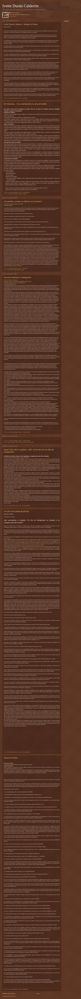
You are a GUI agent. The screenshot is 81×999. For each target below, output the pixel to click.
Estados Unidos (45, 542)
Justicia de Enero (11, 758)
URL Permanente (27, 281)
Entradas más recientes (8, 993)
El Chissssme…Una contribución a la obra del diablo (25, 104)
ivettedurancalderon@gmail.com (19, 282)
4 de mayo (24, 545)
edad (9, 269)
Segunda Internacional (23, 540)
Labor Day (42, 546)
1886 (5, 545)
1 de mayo (56, 543)
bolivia (9, 442)
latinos (24, 442)
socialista (6, 550)
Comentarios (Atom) (12, 996)
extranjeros (13, 442)
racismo (27, 442)
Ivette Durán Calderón (20, 6)
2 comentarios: (25, 989)
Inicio (38, 993)
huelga (47, 543)
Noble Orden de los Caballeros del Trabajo (39, 547)
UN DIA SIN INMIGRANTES (16, 511)
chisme (9, 193)
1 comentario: (25, 98)
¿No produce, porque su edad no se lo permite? (23, 201)
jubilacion (19, 269)
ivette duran (16, 193)
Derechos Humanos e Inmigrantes (17, 277)
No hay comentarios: (26, 192)
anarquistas (27, 542)
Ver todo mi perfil (12, 16)
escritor (11, 269)
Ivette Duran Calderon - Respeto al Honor (21, 24)
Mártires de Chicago (15, 542)
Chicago (42, 545)
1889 (39, 540)
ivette (12, 193)
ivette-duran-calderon (13, 281)
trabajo (22, 269)
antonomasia (50, 536)
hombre (15, 269)
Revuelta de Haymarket (34, 545)
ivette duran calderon (23, 193)
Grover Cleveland (13, 549)
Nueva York (19, 547)
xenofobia (31, 442)
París (35, 540)
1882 (5, 547)
